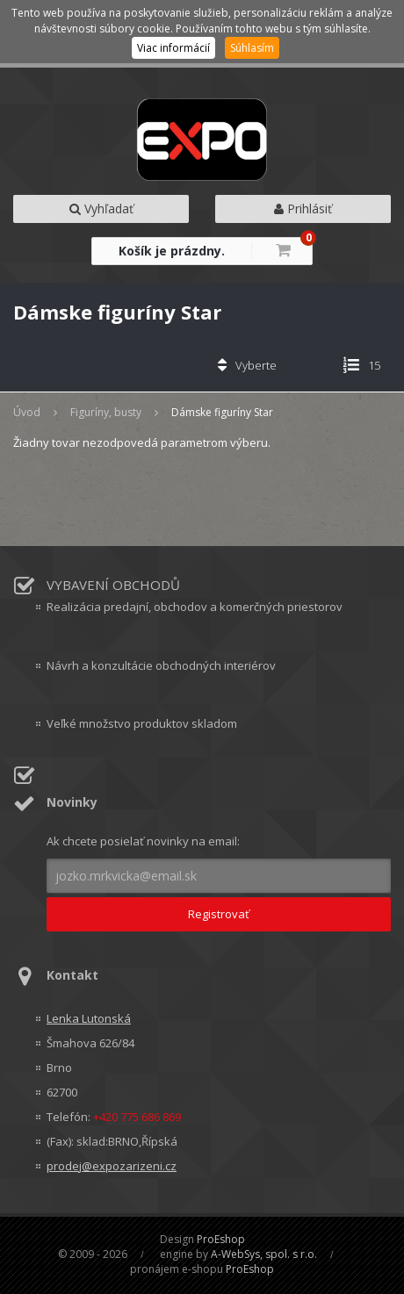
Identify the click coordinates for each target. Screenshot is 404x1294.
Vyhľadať (101, 208)
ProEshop (221, 1239)
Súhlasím (252, 47)
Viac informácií (173, 47)
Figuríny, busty (105, 412)
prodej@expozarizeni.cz (112, 1166)
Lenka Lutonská (89, 1018)
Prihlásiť (303, 208)
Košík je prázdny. (172, 250)
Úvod (26, 412)
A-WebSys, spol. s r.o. (264, 1254)
